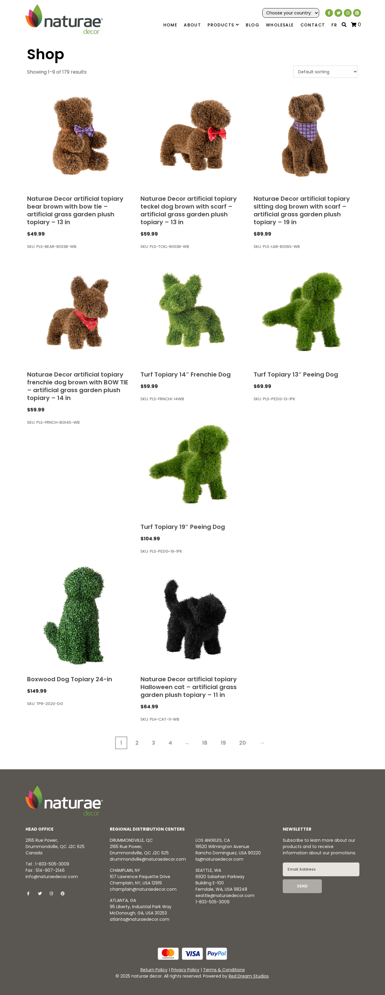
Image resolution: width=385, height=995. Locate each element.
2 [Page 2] (137, 742)
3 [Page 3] (153, 742)
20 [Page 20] (242, 742)
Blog (252, 25)
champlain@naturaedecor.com (143, 889)
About (192, 25)
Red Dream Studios (249, 976)
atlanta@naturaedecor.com (139, 919)
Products (223, 25)
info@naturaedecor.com (52, 877)
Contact (312, 25)
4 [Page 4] (170, 742)
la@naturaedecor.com (219, 859)
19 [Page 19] (223, 742)
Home (170, 25)
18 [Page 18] (205, 742)
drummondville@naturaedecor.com (148, 859)
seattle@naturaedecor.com (225, 896)
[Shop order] (325, 72)
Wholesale (280, 25)
